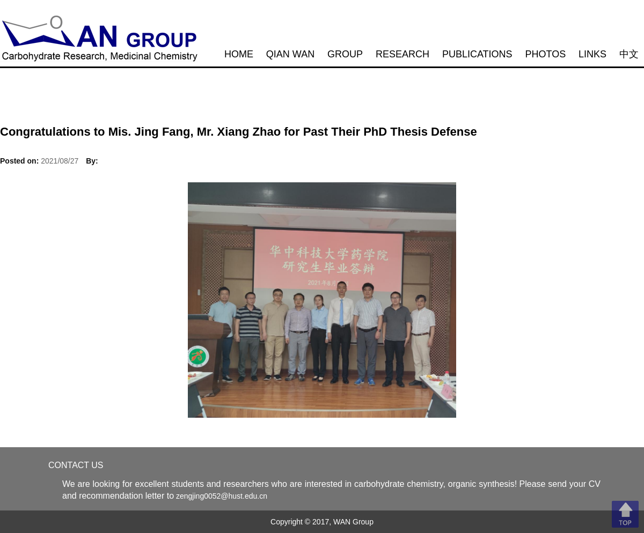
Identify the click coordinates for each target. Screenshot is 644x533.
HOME (238, 54)
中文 (629, 54)
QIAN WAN (290, 54)
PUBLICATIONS (477, 54)
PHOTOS (545, 54)
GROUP (345, 54)
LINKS (592, 54)
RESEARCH (402, 54)
